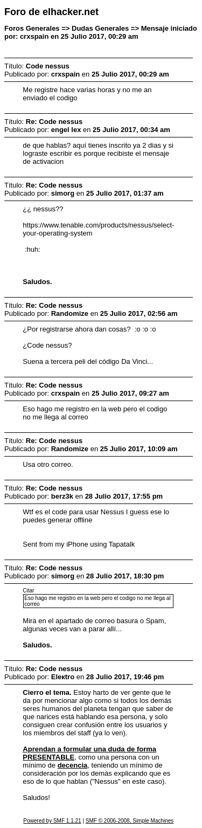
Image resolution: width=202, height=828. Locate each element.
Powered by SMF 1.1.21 (52, 821)
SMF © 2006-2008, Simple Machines (130, 821)
